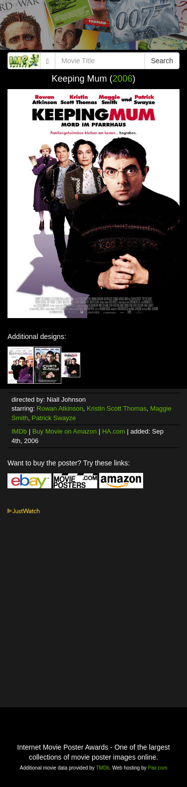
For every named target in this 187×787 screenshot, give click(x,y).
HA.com (113, 431)
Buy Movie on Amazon (64, 431)
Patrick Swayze (53, 418)
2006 (123, 79)
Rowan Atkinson (60, 408)
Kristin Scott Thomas (117, 408)
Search (162, 61)
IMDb (19, 431)
